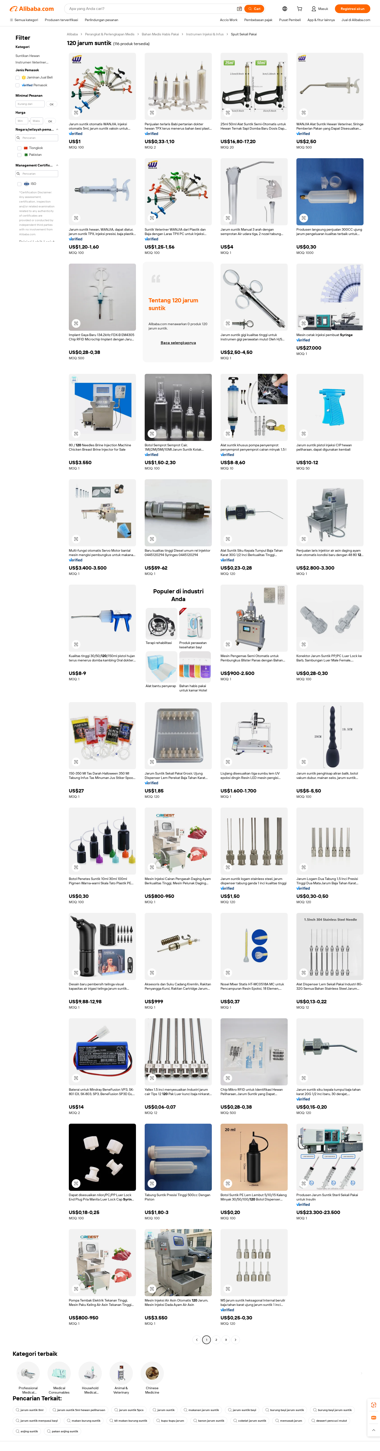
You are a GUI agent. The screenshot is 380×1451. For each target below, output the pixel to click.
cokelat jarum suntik (249, 1421)
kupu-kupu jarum (170, 1421)
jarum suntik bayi (242, 1410)
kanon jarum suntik (208, 1421)
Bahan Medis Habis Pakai (160, 34)
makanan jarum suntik (201, 1410)
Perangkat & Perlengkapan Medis (110, 34)
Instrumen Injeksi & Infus (205, 34)
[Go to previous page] (196, 1339)
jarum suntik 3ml (29, 1410)
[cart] (300, 9)
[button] (239, 9)
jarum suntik (163, 1410)
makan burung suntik (83, 1421)
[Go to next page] (235, 1339)
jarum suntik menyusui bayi (37, 1421)
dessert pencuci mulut (329, 1421)
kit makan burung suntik (128, 1421)
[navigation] (37, 687)
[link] (373, 1405)
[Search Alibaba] (151, 8)
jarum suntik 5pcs (128, 1410)
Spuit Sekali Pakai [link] (244, 34)
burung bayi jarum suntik (284, 1410)
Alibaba (72, 34)
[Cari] (254, 9)
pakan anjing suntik (62, 1431)
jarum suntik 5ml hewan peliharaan (79, 1410)
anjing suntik (27, 1431)
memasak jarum (288, 1421)
